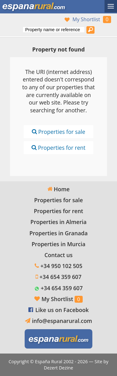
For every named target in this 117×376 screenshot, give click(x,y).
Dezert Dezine (58, 368)
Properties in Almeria (59, 222)
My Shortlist (86, 19)
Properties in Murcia (58, 244)
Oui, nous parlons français (36, 19)
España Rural (48, 361)
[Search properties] (90, 30)
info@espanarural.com (62, 321)
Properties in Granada (58, 233)
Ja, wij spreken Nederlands (49, 19)
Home (58, 189)
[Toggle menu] (111, 6)
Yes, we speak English (9, 19)
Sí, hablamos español (22, 19)
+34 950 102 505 (61, 266)
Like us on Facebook (62, 310)
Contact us (58, 255)
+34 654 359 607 (60, 277)
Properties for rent (58, 147)
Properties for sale (58, 131)
